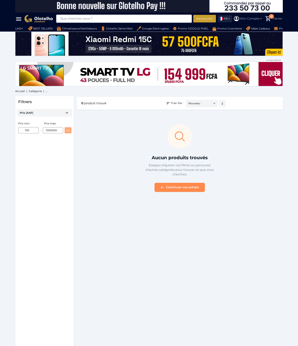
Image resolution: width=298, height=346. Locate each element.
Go (68, 130)
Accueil (20, 91)
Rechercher (204, 18)
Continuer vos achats (180, 187)
